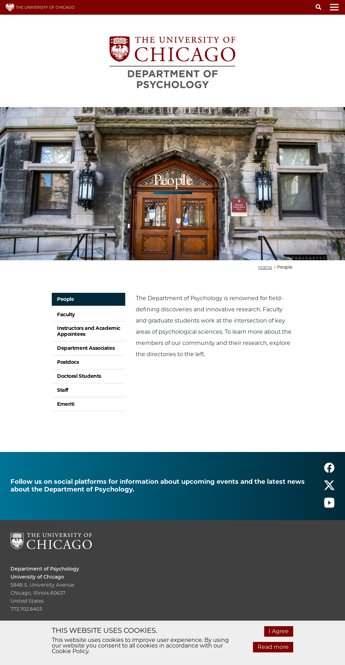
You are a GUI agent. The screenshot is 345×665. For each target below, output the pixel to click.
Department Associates (85, 348)
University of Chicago (37, 577)
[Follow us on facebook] (329, 470)
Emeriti (66, 404)
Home (265, 267)
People (65, 299)
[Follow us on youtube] (329, 505)
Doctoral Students (79, 376)
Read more (273, 647)
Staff (62, 390)
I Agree (279, 631)
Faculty (66, 314)
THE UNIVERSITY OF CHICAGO (40, 7)
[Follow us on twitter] (329, 488)
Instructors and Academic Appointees (88, 331)
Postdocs (68, 362)
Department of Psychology (44, 569)
